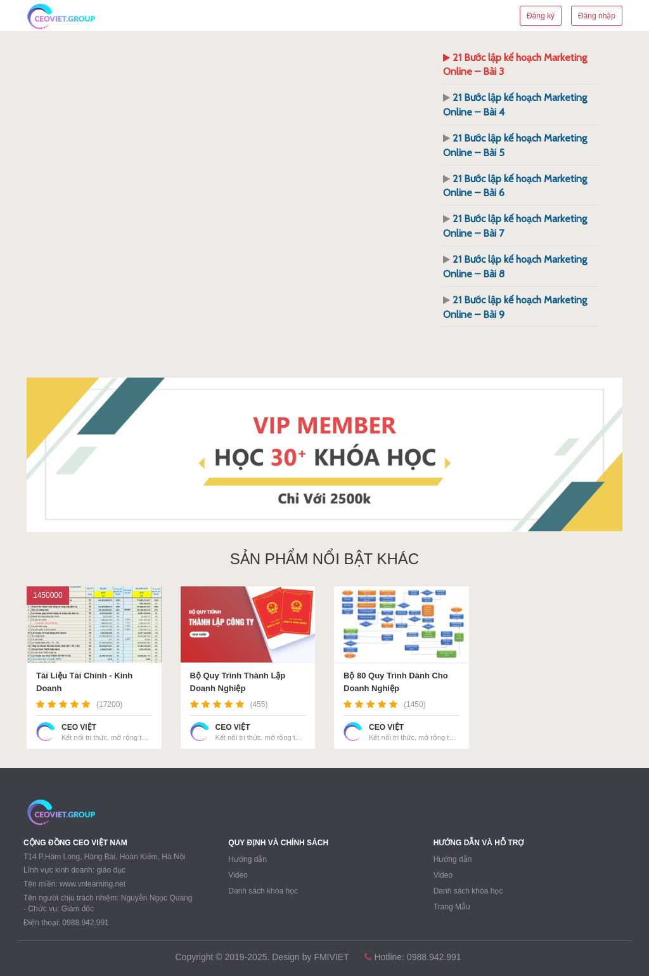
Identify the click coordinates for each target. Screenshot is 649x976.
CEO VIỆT (78, 727)
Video (237, 875)
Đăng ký (541, 15)
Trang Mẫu (452, 906)
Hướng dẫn (247, 859)
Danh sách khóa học (263, 891)
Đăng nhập (596, 15)
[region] (324, 455)
